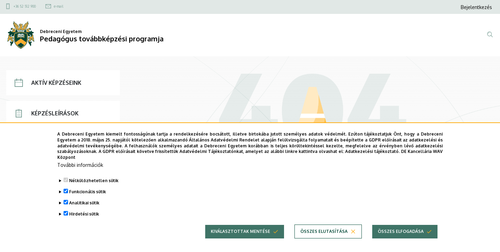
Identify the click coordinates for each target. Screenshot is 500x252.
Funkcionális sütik (87, 203)
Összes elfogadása (401, 242)
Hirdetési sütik (84, 225)
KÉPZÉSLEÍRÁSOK (46, 113)
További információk (80, 176)
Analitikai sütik (84, 214)
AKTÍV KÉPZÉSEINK (48, 83)
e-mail (58, 6)
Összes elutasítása (324, 242)
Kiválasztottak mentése (240, 242)
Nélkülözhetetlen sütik (93, 192)
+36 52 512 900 (25, 6)
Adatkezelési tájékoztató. (372, 163)
